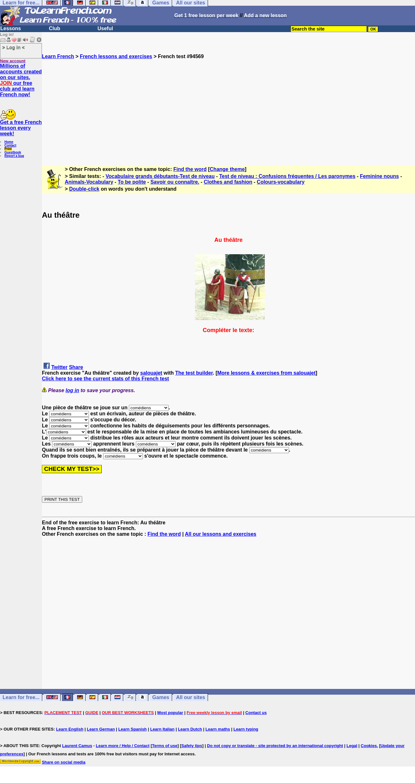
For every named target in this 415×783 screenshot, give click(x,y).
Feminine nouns (379, 176)
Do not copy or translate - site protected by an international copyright (275, 745)
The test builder (194, 373)
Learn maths (217, 729)
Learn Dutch (190, 729)
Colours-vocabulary (281, 182)
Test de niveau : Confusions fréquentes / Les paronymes (287, 176)
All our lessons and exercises (220, 534)
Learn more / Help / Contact (123, 745)
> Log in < (13, 47)
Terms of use (164, 745)
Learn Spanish (132, 729)
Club (54, 28)
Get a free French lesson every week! (21, 127)
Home (8, 142)
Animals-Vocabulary (89, 182)
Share (76, 367)
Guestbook (12, 152)
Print (8, 149)
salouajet (151, 373)
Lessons (10, 28)
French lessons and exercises (116, 56)
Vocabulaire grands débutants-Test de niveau (160, 176)
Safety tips (191, 745)
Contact (10, 145)
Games (160, 697)
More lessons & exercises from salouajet (266, 373)
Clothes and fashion (228, 182)
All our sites (190, 697)
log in (72, 390)
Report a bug (14, 156)
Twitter (59, 367)
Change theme (227, 169)
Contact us (256, 712)
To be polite (132, 182)
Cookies (369, 745)
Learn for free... (21, 697)
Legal (351, 745)
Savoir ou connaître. (175, 182)
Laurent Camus (77, 745)
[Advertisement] (228, 103)
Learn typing (245, 729)
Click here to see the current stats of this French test (105, 378)
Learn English (70, 729)
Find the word (190, 169)
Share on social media (63, 762)
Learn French (58, 56)
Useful (105, 28)
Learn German (101, 729)
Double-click (84, 189)
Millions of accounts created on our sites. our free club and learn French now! (21, 80)
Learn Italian (162, 729)
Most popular (170, 712)
